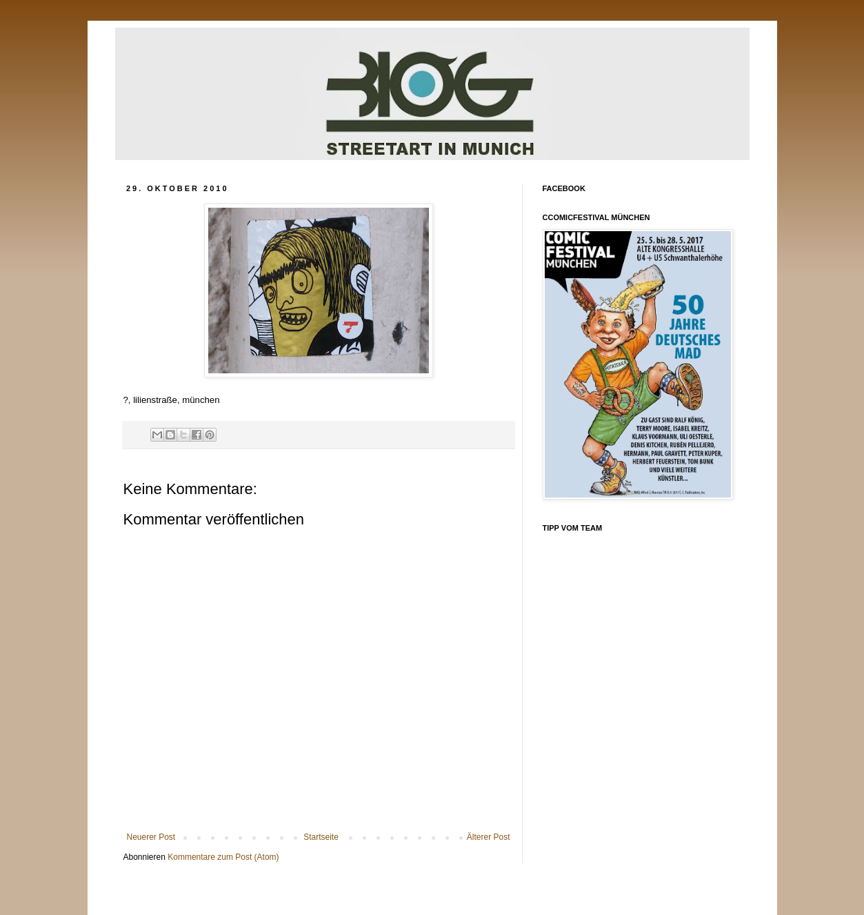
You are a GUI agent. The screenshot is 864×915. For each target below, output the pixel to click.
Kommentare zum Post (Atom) (223, 857)
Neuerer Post (151, 837)
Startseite (321, 837)
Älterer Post (488, 837)
